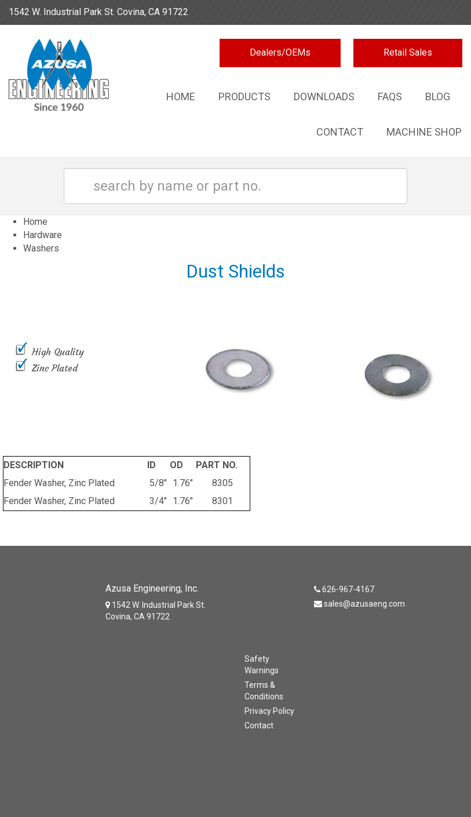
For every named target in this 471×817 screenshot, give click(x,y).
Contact (339, 132)
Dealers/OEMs (280, 52)
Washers (41, 248)
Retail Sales (408, 52)
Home (180, 96)
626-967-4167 (432, 11)
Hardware (42, 234)
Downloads (324, 96)
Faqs (390, 96)
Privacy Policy (269, 711)
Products (244, 96)
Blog (437, 96)
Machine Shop (424, 132)
